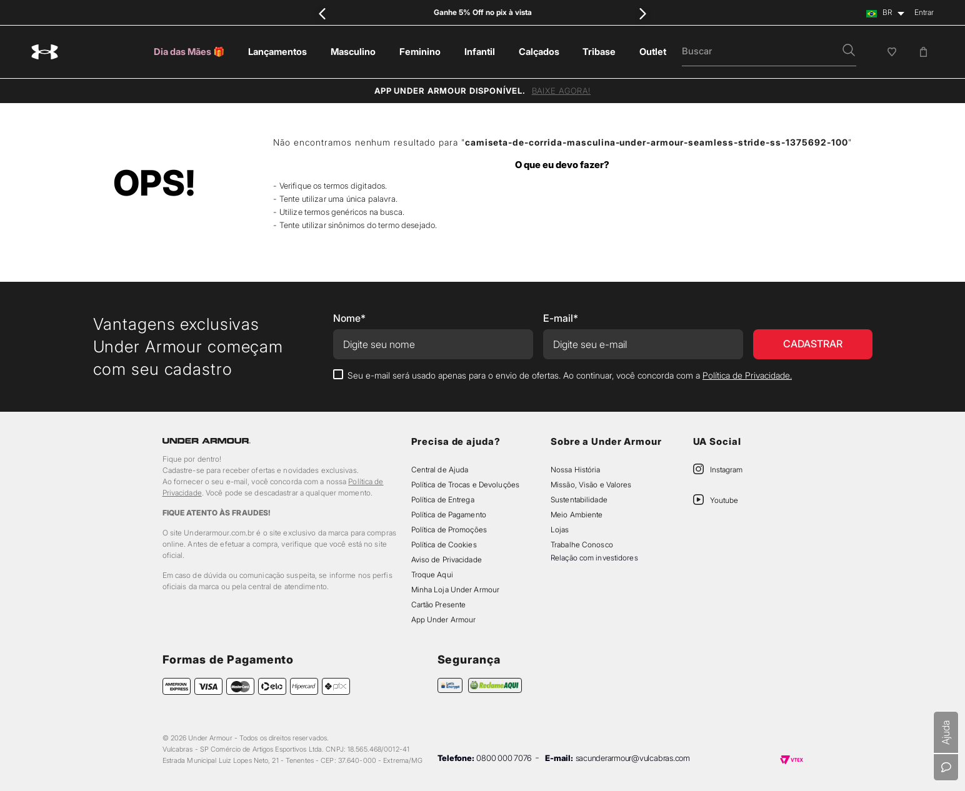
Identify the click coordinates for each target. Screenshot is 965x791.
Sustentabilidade (579, 499)
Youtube (724, 500)
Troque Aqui (432, 574)
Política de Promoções (449, 529)
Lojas (560, 529)
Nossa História (576, 469)
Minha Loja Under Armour (455, 589)
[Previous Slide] (322, 13)
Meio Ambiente (576, 514)
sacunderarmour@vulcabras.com (633, 758)
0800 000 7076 (504, 758)
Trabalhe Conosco (582, 544)
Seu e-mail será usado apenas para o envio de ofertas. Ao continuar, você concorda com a (570, 375)
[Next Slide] (642, 13)
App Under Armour (443, 619)
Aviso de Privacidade (446, 559)
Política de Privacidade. (747, 375)
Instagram (726, 469)
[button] (848, 51)
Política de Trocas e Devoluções (465, 484)
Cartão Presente (438, 604)
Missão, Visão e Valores (591, 484)
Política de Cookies (444, 544)
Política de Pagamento (448, 514)
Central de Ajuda (440, 469)
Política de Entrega (442, 499)
